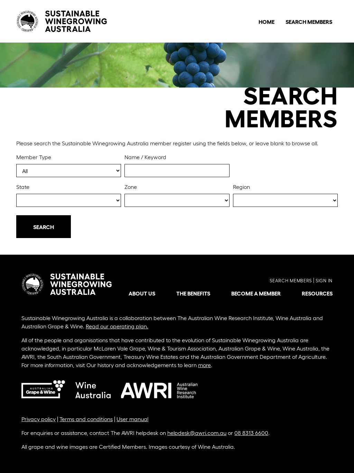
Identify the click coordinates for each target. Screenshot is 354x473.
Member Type (33, 157)
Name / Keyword (145, 157)
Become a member (256, 293)
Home (266, 21)
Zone (130, 186)
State (22, 186)
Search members (291, 280)
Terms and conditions (86, 419)
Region (241, 186)
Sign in (324, 280)
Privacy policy (38, 419)
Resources (317, 293)
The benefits (193, 293)
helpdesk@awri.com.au (196, 432)
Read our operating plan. (117, 326)
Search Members (309, 21)
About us (142, 293)
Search (43, 226)
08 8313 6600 (251, 432)
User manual (132, 419)
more (204, 365)
